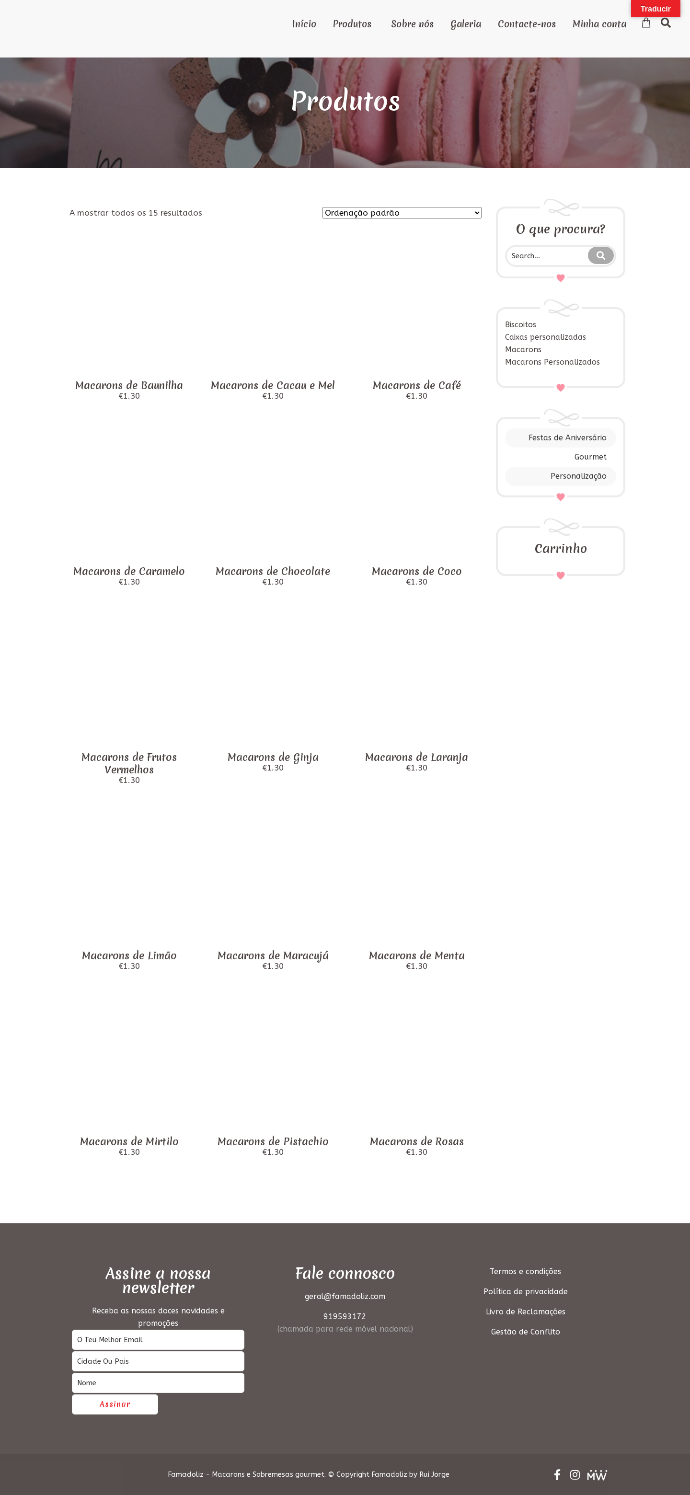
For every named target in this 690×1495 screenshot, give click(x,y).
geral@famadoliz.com (345, 1296)
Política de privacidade (525, 1291)
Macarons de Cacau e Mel (273, 385)
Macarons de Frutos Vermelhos (129, 763)
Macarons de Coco (417, 571)
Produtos (352, 24)
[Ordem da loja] (402, 212)
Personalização (579, 476)
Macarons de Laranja (416, 757)
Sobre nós (412, 24)
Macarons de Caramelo (129, 571)
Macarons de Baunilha (129, 385)
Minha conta (599, 24)
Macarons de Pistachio (273, 1142)
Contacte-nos (527, 24)
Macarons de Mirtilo (129, 1142)
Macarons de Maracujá (273, 956)
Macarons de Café (417, 385)
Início (304, 24)
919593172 (345, 1316)
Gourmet (591, 456)
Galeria (465, 24)
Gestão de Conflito (525, 1331)
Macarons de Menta (417, 956)
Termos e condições (525, 1271)
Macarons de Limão (129, 956)
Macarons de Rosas (417, 1142)
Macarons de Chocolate (273, 571)
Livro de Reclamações (525, 1311)
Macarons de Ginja (273, 757)
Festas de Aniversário (568, 437)
